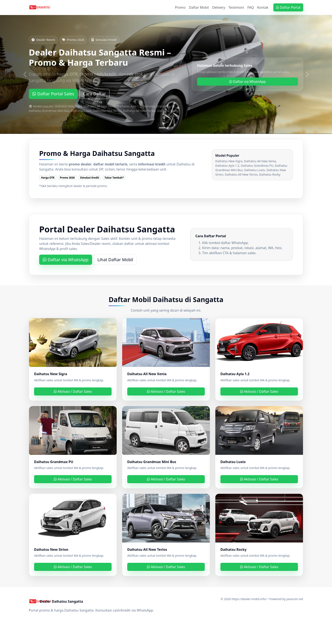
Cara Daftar (94, 94)
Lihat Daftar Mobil (115, 259)
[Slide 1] (162, 127)
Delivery (218, 7)
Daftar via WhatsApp (247, 81)
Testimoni (236, 7)
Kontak (262, 7)
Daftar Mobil (199, 7)
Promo (180, 7)
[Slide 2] (170, 127)
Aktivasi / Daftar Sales (73, 391)
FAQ (250, 7)
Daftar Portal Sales (53, 94)
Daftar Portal (288, 7)
